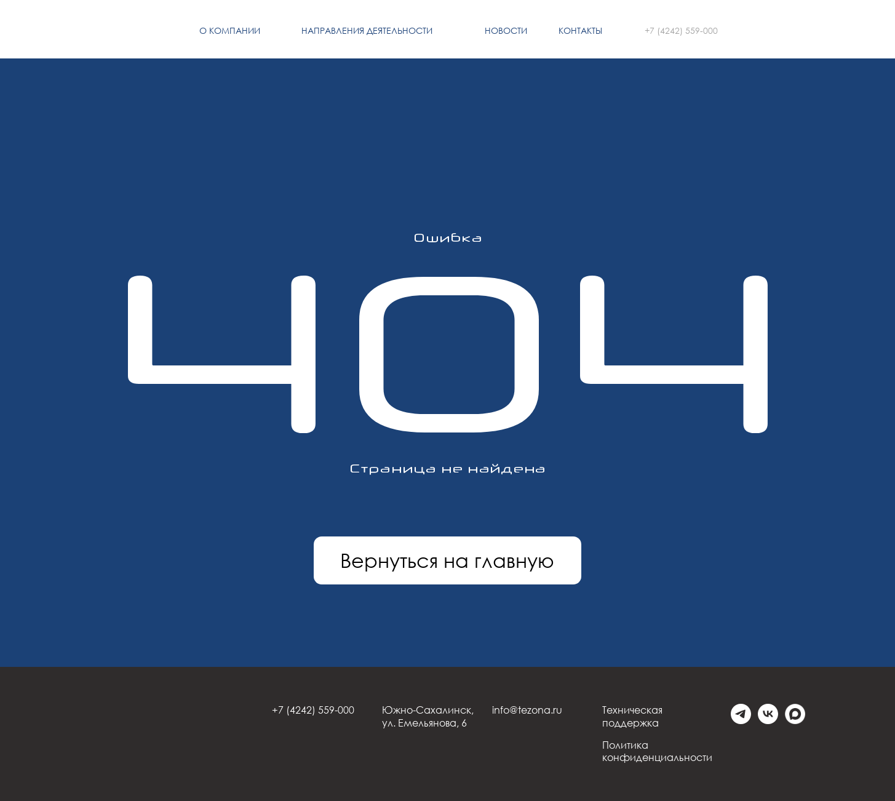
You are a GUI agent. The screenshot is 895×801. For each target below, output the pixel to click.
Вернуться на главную (447, 560)
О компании (229, 30)
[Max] (795, 720)
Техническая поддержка (632, 716)
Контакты (580, 30)
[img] (106, 31)
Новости (506, 30)
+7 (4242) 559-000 (681, 30)
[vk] (768, 720)
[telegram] (741, 720)
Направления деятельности (366, 30)
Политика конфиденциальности (657, 751)
